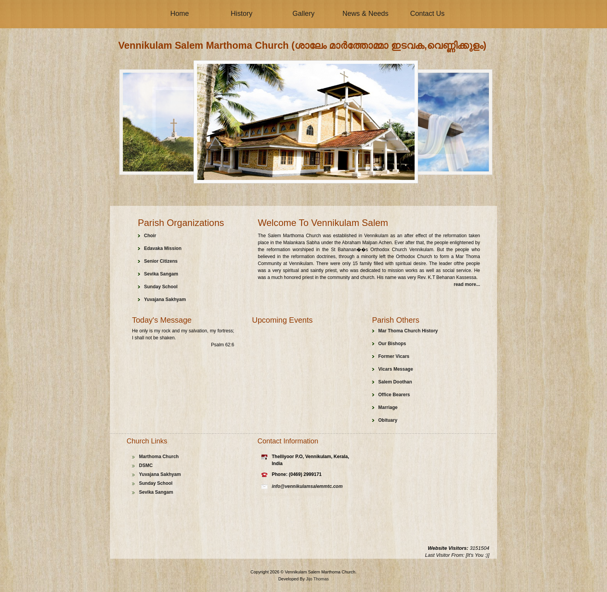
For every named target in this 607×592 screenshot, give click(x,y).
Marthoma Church (159, 456)
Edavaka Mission (163, 248)
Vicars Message (395, 369)
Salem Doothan (395, 382)
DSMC (146, 465)
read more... (467, 284)
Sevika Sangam (161, 274)
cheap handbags (308, 494)
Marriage (388, 407)
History (241, 13)
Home (179, 13)
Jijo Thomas (317, 579)
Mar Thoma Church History (408, 331)
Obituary (387, 420)
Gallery (303, 13)
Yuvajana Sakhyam (165, 299)
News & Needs (365, 13)
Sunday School (161, 286)
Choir (150, 235)
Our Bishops (392, 343)
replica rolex (275, 494)
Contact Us (427, 13)
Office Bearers (394, 394)
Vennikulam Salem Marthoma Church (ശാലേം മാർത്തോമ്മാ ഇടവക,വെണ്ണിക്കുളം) (302, 45)
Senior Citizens (161, 261)
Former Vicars (394, 356)
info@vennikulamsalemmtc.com (307, 486)
